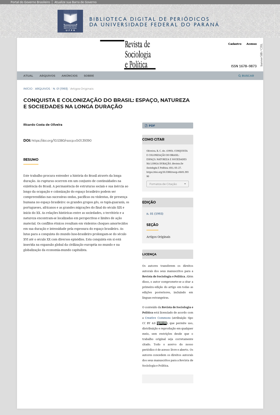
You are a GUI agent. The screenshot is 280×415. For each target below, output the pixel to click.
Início (27, 88)
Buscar (246, 75)
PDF (151, 125)
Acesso (251, 43)
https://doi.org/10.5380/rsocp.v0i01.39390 (61, 141)
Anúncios (69, 75)
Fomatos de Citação (163, 184)
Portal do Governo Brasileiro (30, 2)
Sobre (89, 75)
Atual (28, 75)
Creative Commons (158, 318)
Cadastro (235, 43)
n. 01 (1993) (60, 88)
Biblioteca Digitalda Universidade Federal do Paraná (154, 21)
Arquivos (47, 75)
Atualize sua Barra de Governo (75, 2)
